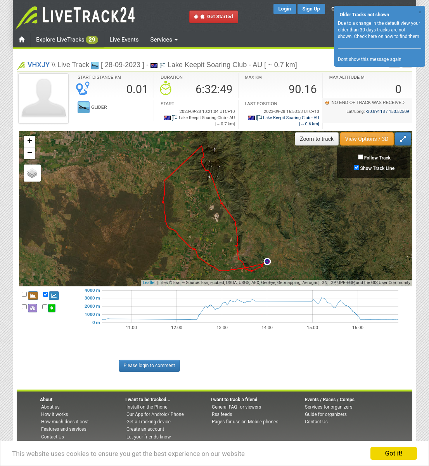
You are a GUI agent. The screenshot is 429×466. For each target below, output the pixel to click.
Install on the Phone (147, 407)
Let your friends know (148, 437)
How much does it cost (65, 421)
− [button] (29, 153)
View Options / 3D (367, 139)
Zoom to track (317, 139)
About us (50, 407)
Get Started (213, 16)
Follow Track (377, 158)
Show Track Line (377, 168)
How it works (54, 414)
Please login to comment (149, 365)
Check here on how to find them (386, 36)
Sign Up (311, 9)
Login (285, 9)
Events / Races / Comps (330, 399)
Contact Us (52, 437)
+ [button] (29, 141)
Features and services (63, 429)
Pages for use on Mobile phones (245, 421)
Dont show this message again (369, 59)
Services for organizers (328, 407)
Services (164, 39)
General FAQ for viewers (236, 407)
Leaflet (149, 282)
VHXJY (39, 65)
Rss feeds (222, 414)
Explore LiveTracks (67, 40)
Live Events (124, 39)
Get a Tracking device (148, 421)
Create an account (145, 429)
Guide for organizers (326, 414)
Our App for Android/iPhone (155, 414)
